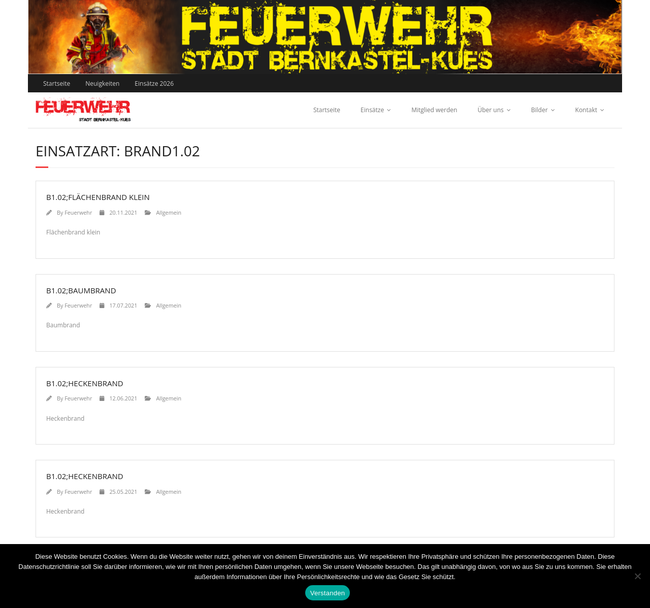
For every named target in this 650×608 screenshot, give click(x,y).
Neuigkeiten (102, 83)
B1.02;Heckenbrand (84, 383)
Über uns (490, 110)
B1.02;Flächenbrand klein (98, 197)
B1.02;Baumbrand (81, 290)
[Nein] (637, 576)
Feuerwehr (78, 212)
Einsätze (372, 110)
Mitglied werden (434, 110)
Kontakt (586, 110)
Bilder (539, 110)
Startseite (56, 83)
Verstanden (327, 593)
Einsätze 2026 (154, 83)
